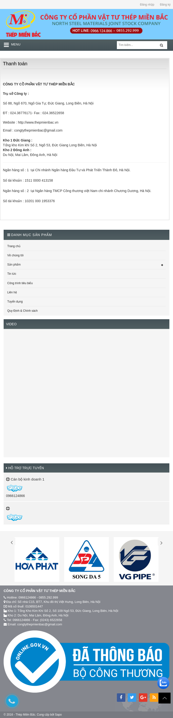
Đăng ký (165, 4)
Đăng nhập (147, 4)
